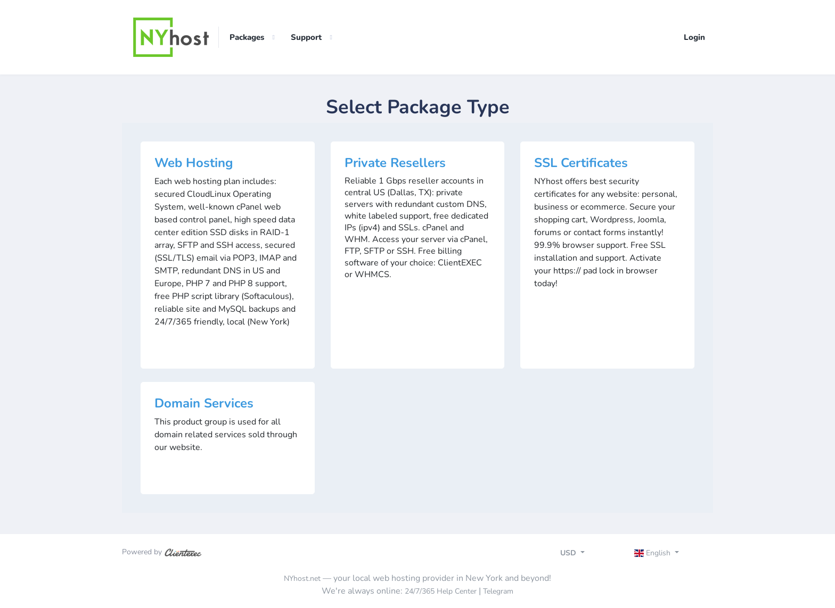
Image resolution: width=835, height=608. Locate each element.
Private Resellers (395, 162)
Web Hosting (193, 162)
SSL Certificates (581, 162)
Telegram (498, 591)
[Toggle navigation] (666, 554)
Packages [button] (247, 37)
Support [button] (306, 37)
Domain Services (203, 403)
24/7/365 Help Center (441, 591)
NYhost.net (302, 578)
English (653, 553)
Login (694, 37)
